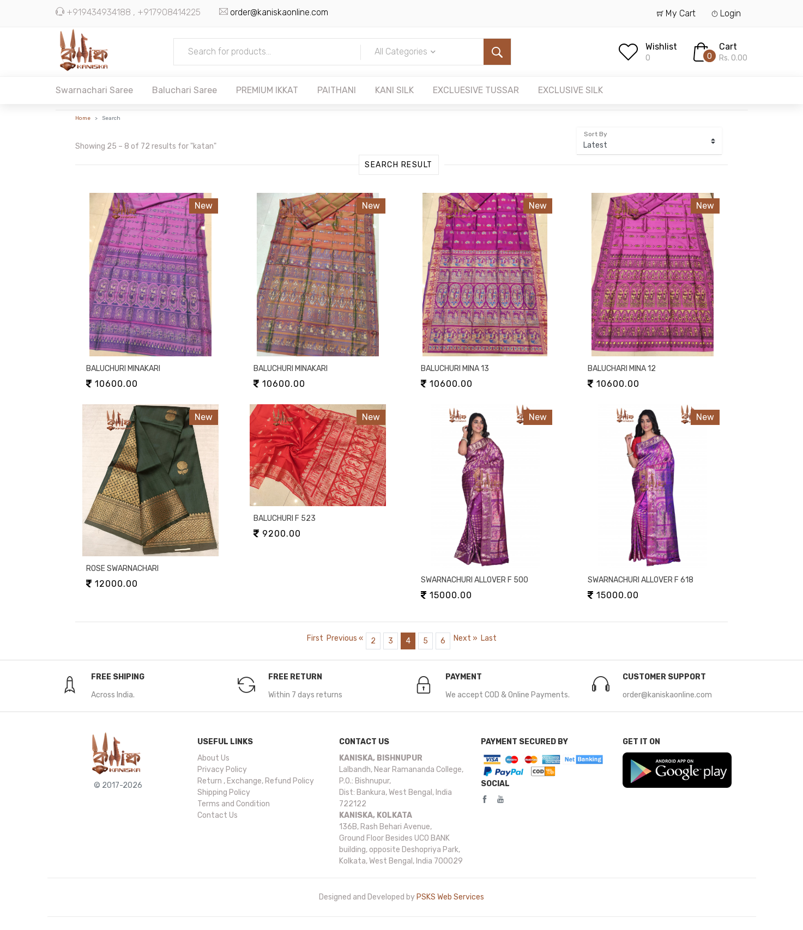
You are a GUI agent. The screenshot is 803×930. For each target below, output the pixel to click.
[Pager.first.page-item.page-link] (315, 638)
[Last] (489, 638)
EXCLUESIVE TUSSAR (476, 90)
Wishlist (661, 46)
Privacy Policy (222, 769)
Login (726, 13)
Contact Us (217, 815)
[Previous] (345, 638)
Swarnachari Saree (94, 90)
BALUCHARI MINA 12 (622, 368)
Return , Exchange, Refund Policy (255, 781)
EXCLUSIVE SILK (570, 90)
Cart (728, 46)
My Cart (676, 13)
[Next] (466, 638)
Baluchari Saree (184, 90)
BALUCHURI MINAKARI (123, 368)
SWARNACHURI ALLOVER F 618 (640, 580)
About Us (213, 758)
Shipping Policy (223, 792)
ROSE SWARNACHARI (122, 568)
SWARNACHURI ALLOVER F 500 (474, 580)
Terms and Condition (233, 804)
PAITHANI (336, 90)
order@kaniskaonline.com (279, 12)
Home (82, 118)
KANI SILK (394, 90)
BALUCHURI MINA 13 (455, 368)
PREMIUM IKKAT (267, 90)
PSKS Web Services (450, 897)
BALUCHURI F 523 (284, 518)
